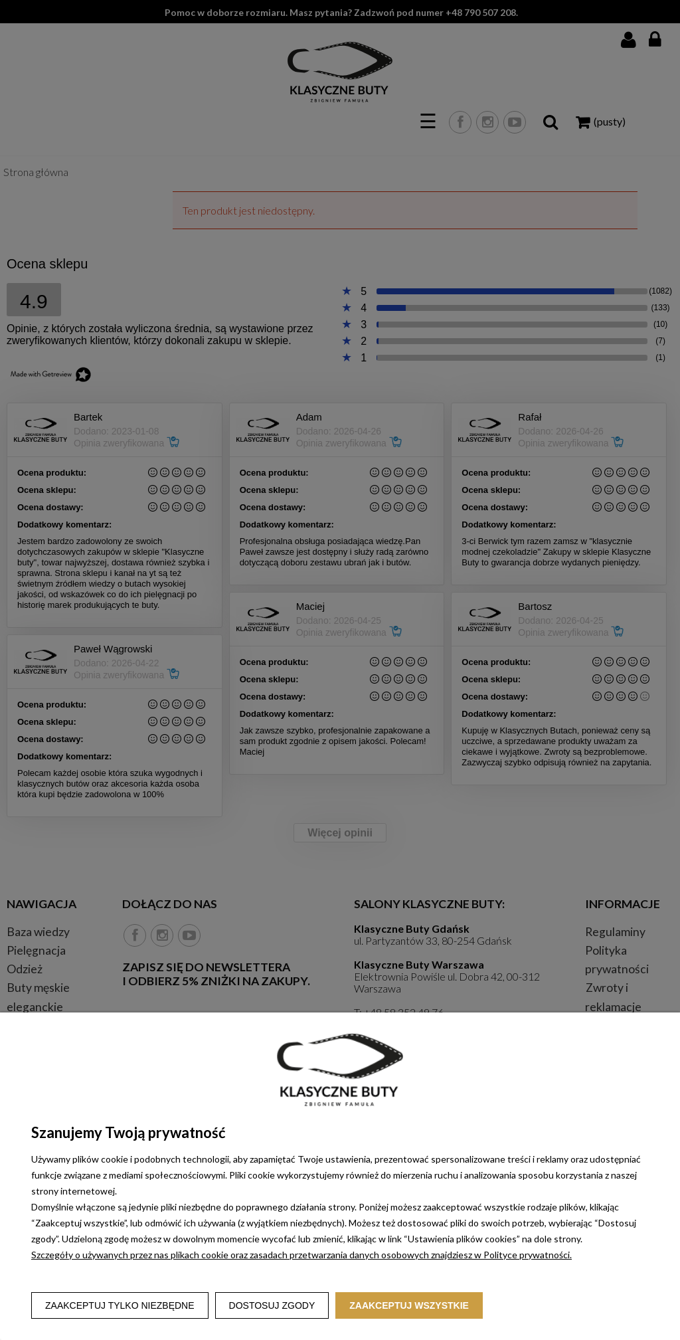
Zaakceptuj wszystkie (409, 1305)
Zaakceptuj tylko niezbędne (120, 1305)
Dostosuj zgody (272, 1305)
